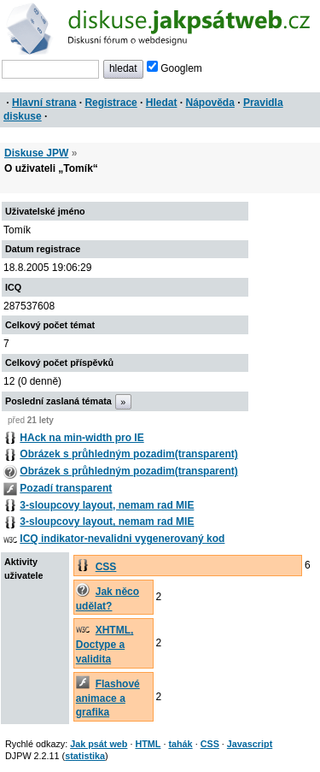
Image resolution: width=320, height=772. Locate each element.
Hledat (161, 103)
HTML (147, 744)
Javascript (249, 744)
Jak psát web (98, 744)
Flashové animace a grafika (108, 698)
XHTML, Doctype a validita (105, 644)
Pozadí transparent (66, 488)
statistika (85, 756)
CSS (106, 567)
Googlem (174, 68)
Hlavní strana (44, 103)
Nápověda (210, 103)
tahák (180, 744)
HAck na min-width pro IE (81, 438)
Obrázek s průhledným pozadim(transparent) (128, 454)
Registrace (110, 103)
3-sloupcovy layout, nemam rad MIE (107, 505)
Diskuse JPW (36, 153)
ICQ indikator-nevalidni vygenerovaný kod (122, 539)
